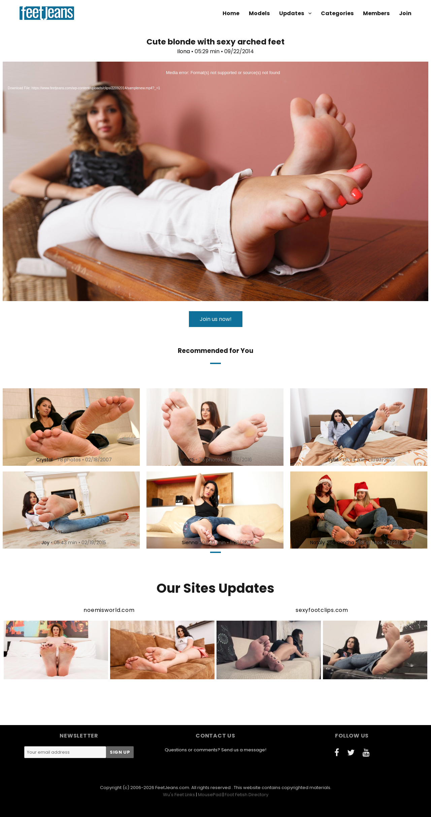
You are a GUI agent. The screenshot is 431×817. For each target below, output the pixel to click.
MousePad (210, 794)
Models (259, 13)
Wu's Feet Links (179, 794)
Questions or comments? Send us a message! (215, 750)
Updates (291, 13)
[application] (215, 181)
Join (405, 13)
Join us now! (216, 319)
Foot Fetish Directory (246, 794)
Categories (337, 13)
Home (231, 13)
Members (376, 13)
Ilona (183, 51)
